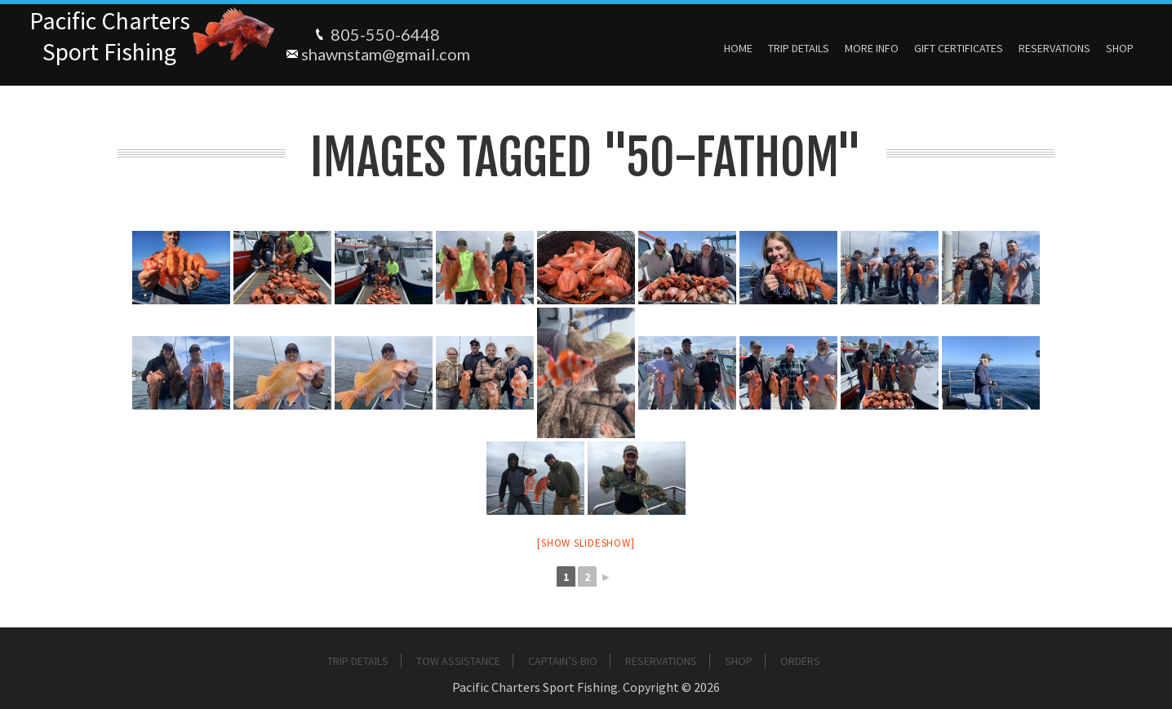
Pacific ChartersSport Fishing (109, 36)
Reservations (1054, 48)
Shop (1120, 48)
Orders (800, 661)
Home (738, 48)
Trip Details (798, 48)
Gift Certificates (958, 48)
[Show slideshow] (585, 543)
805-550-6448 (385, 34)
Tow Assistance (458, 661)
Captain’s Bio (562, 661)
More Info (872, 48)
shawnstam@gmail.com (385, 54)
